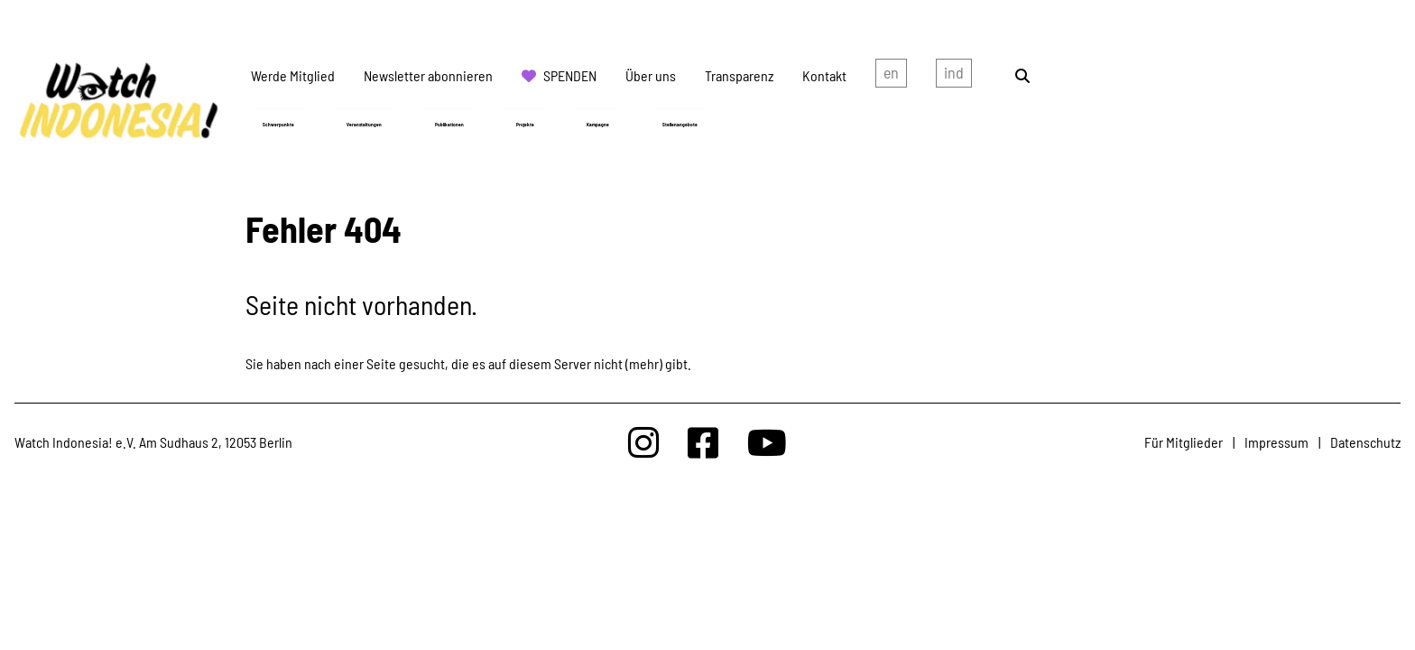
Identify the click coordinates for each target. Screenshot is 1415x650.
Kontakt (824, 75)
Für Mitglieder (1183, 441)
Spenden (570, 75)
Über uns (650, 75)
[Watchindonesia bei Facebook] (703, 442)
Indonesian (954, 76)
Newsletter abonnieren (428, 75)
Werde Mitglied (293, 75)
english (891, 76)
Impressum (1276, 441)
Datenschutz (1365, 441)
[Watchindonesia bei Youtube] (767, 442)
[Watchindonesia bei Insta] (643, 442)
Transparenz (739, 75)
